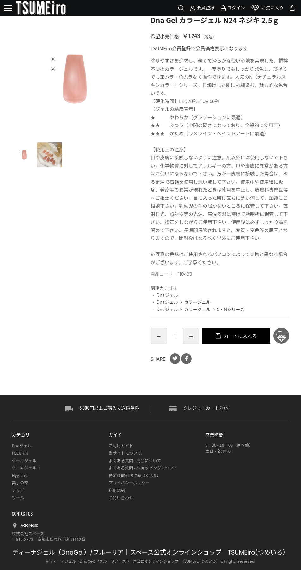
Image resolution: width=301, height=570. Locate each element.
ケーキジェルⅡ (26, 468)
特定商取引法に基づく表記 (133, 475)
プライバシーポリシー (129, 483)
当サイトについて (124, 453)
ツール (18, 497)
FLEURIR (20, 453)
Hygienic (20, 475)
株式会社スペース (28, 533)
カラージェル (197, 302)
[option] (75, 79)
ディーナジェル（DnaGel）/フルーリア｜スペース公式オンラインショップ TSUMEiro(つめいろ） (150, 552)
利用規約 (116, 490)
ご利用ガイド (120, 446)
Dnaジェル (167, 295)
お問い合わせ (120, 497)
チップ (18, 490)
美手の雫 (20, 483)
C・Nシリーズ (230, 309)
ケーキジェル (24, 460)
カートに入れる (240, 336)
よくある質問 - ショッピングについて (142, 468)
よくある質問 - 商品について (134, 460)
